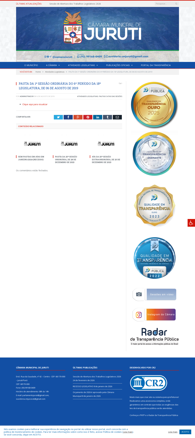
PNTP (142, 415)
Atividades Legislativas (81, 65)
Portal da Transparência (156, 65)
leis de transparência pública (143, 408)
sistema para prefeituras (166, 397)
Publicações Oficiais (118, 65)
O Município (31, 65)
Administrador (27, 96)
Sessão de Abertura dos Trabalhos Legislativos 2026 (75, 3)
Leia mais (127, 431)
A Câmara (51, 65)
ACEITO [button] (185, 431)
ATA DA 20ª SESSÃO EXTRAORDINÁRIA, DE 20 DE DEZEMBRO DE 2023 (106, 159)
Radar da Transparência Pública (163, 415)
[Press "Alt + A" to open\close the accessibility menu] (191, 223)
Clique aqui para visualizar (34, 104)
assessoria (150, 400)
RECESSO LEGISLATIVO (83, 386)
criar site (148, 397)
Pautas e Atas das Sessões (110, 96)
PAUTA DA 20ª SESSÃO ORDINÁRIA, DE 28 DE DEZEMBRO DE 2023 (66, 159)
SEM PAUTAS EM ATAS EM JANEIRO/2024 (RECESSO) (31, 158)
